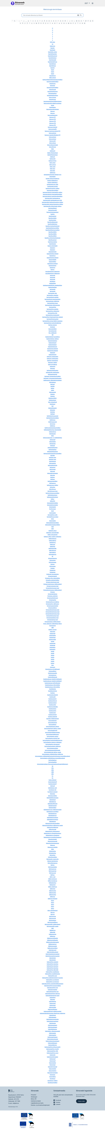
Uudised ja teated (36, 1101)
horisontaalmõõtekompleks (52, 732)
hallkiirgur (52, 172)
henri (52, 511)
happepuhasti (52, 265)
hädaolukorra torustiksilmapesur (52, 837)
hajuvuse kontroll (52, 127)
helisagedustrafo (52, 465)
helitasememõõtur (52, 481)
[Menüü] (92, 3)
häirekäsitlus (52, 853)
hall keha (52, 170)
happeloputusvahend (52, 257)
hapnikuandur (52, 216)
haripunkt (52, 275)
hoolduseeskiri (52, 698)
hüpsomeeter (52, 1068)
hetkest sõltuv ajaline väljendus (52, 536)
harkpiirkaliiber (52, 287)
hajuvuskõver (52, 133)
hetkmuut (52, 544)
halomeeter (52, 176)
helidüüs (52, 412)
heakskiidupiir (52, 342)
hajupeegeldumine (52, 91)
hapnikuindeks (52, 218)
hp (52, 766)
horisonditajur (52, 724)
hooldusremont (52, 714)
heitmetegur (52, 382)
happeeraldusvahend (52, 253)
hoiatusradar (52, 639)
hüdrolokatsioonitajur (52, 1021)
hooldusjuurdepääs (52, 706)
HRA (52, 770)
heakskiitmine (52, 354)
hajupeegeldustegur (52, 95)
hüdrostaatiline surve (52, 1053)
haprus (52, 269)
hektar (52, 388)
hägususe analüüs (53, 847)
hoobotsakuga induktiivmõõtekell (52, 681)
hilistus (53, 564)
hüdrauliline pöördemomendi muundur (52, 977)
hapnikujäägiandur (52, 222)
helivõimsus (52, 489)
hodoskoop (52, 637)
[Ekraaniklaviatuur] (78, 15)
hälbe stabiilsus (52, 886)
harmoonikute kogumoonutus (52, 299)
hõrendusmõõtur (52, 795)
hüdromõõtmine (52, 1045)
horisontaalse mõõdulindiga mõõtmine (52, 754)
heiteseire (52, 366)
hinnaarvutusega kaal (52, 586)
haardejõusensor (52, 56)
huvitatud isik (52, 789)
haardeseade (52, 60)
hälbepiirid (52, 884)
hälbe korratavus (52, 880)
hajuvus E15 (52, 125)
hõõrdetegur (52, 821)
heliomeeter (52, 441)
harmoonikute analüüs (52, 297)
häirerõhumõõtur (52, 857)
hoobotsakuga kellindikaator (52, 683)
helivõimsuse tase (53, 491)
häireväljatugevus (52, 863)
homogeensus (52, 675)
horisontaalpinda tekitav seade (52, 752)
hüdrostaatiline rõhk (52, 1051)
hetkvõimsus (52, 550)
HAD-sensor (52, 77)
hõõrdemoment (52, 805)
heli (52, 406)
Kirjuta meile (81, 1101)
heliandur (52, 410)
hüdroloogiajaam (52, 1025)
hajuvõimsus (52, 147)
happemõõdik (52, 259)
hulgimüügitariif (52, 782)
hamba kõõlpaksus (52, 180)
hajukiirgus (52, 83)
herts (52, 518)
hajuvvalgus (52, 143)
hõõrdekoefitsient (52, 803)
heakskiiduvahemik (52, 348)
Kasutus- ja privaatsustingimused (40, 1105)
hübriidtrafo (52, 958)
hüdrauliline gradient (52, 962)
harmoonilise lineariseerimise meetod (52, 317)
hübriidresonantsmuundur (53, 956)
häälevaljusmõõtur (52, 948)
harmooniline (52, 307)
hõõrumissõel (52, 829)
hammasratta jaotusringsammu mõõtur (52, 204)
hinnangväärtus (52, 607)
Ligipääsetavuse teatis (37, 1103)
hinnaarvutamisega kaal (52, 582)
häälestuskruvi (52, 944)
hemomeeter (52, 507)
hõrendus (52, 793)
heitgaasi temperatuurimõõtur (52, 376)
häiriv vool (52, 877)
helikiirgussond (52, 422)
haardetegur (52, 63)
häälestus (52, 936)
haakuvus (52, 46)
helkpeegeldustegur (52, 497)
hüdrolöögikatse (52, 1029)
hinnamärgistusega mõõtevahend (52, 590)
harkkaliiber (52, 283)
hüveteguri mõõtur (53, 1080)
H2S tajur (52, 42)
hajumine (52, 85)
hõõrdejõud (52, 799)
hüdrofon (52, 999)
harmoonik (52, 289)
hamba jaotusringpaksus (52, 178)
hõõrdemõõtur (52, 807)
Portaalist (33, 1094)
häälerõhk (52, 932)
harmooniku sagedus (52, 295)
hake (52, 149)
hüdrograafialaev (52, 1009)
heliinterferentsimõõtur (52, 418)
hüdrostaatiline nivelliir (52, 1049)
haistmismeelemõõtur (52, 81)
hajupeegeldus (52, 93)
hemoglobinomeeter (52, 505)
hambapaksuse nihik (52, 184)
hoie (52, 665)
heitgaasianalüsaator (52, 370)
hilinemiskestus (52, 558)
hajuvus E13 (52, 121)
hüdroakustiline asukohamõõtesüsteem (52, 983)
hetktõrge (52, 546)
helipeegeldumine (52, 447)
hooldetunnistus (52, 691)
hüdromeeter (52, 1033)
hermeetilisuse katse (52, 516)
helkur (52, 499)
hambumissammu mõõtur (52, 188)
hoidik (52, 651)
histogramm (52, 625)
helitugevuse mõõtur (52, 485)
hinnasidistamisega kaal (52, 609)
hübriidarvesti (52, 950)
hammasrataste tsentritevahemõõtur (52, 196)
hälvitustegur (52, 920)
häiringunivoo (52, 869)
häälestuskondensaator (52, 942)
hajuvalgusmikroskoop (52, 109)
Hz (52, 776)
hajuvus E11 (52, 117)
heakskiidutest (52, 344)
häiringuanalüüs (52, 867)
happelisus (52, 255)
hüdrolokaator (52, 1017)
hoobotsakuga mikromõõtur (52, 685)
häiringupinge (52, 871)
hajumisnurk (52, 89)
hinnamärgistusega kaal (52, 588)
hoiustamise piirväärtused (52, 669)
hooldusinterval (52, 700)
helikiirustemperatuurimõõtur (52, 427)
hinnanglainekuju (52, 594)
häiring (52, 865)
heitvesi (52, 384)
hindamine (52, 570)
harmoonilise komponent (52, 315)
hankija (52, 214)
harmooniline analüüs (52, 309)
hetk (52, 526)
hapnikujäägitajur (52, 224)
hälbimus (52, 896)
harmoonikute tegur (52, 303)
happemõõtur (52, 261)
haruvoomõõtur (52, 329)
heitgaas (52, 368)
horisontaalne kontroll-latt (52, 738)
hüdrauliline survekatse (52, 979)
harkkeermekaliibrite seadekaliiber (52, 285)
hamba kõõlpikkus (52, 182)
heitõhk (53, 386)
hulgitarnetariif (52, 784)
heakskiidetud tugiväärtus (52, 336)
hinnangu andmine (52, 596)
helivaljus (52, 487)
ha (52, 44)
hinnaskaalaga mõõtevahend (52, 621)
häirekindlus (52, 851)
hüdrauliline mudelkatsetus (52, 973)
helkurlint (52, 501)
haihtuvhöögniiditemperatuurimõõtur (52, 79)
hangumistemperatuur (52, 212)
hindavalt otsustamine (52, 574)
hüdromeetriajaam (52, 1037)
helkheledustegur (52, 495)
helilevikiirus (52, 431)
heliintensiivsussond (52, 416)
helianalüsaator (52, 408)
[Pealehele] (17, 3)
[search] (52, 15)
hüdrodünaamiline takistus (52, 993)
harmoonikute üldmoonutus (52, 305)
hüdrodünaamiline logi (52, 991)
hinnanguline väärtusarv (52, 604)
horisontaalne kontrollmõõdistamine (52, 740)
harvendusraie (52, 331)
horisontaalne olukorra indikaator (53, 742)
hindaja (53, 568)
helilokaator (52, 433)
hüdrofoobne (52, 1001)
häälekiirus (53, 930)
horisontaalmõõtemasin (52, 734)
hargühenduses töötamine (52, 273)
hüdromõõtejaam (52, 1043)
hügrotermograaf (52, 1066)
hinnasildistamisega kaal (52, 611)
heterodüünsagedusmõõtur (52, 524)
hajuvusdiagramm (52, 115)
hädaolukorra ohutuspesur (52, 831)
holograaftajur (52, 671)
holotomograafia (52, 673)
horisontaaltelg (52, 762)
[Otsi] (81, 15)
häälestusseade (52, 946)
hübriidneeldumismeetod (52, 954)
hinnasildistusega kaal (52, 615)
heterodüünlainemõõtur (52, 522)
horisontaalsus (52, 760)
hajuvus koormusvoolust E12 (52, 131)
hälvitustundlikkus (52, 922)
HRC (52, 774)
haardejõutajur (52, 58)
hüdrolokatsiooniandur (52, 1019)
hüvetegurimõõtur (52, 1082)
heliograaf (52, 439)
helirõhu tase (52, 457)
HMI (52, 627)
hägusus (52, 845)
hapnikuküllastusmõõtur (52, 228)
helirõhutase (52, 461)
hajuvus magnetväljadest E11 (52, 135)
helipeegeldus (52, 449)
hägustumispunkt (52, 841)
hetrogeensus (52, 554)
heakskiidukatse (52, 340)
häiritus (52, 875)
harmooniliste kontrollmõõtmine (52, 323)
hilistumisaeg (52, 562)
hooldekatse (52, 689)
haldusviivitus (52, 160)
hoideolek (52, 645)
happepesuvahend (52, 263)
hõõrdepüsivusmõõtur (52, 811)
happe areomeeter (53, 245)
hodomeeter (52, 635)
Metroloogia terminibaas (52, 9)
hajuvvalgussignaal (52, 145)
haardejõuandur (52, 54)
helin (52, 435)
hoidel (52, 641)
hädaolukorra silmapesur (52, 835)
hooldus (52, 693)
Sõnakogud (34, 1097)
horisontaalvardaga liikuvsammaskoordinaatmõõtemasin (52, 764)
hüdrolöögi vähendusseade (52, 1031)
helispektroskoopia (52, 473)
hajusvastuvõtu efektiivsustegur (52, 103)
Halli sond (52, 166)
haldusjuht (52, 158)
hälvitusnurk (52, 916)
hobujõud (52, 631)
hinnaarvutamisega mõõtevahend (52, 584)
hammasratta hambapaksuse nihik (52, 200)
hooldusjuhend (52, 702)
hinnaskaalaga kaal (52, 619)
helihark (52, 414)
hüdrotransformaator (52, 1057)
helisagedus (52, 463)
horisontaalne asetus (52, 736)
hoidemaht (52, 643)
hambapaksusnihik (52, 186)
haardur (52, 67)
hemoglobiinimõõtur (52, 503)
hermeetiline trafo (52, 515)
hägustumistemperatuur (52, 843)
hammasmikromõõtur (52, 190)
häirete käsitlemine (52, 861)
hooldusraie (52, 712)
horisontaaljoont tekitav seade (52, 728)
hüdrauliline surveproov (52, 981)
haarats (52, 48)
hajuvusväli (52, 141)
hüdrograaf (53, 1003)
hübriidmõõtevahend (52, 952)
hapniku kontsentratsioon (52, 226)
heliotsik (52, 445)
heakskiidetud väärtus (52, 338)
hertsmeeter (52, 520)
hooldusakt (52, 697)
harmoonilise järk (52, 313)
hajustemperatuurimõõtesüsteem (53, 101)
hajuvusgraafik (52, 129)
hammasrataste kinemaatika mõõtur (52, 192)
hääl (52, 928)
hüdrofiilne (52, 997)
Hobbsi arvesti (52, 629)
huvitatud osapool (52, 791)
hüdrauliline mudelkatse (52, 971)
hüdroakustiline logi (52, 987)
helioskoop (53, 443)
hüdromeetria (52, 1035)
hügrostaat (52, 1064)
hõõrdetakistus (52, 813)
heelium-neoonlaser (52, 360)
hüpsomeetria (52, 1070)
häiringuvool (52, 873)
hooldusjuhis (52, 704)
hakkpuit (52, 156)
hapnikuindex (52, 220)
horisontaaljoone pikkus (52, 726)
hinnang (52, 592)
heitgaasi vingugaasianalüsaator (52, 378)
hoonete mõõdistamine (52, 718)
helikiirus (52, 425)
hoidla (52, 659)
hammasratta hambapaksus (52, 198)
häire (52, 849)
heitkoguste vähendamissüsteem (52, 380)
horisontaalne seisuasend (53, 744)
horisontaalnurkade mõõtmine (52, 746)
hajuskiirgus (52, 99)
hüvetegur (52, 1078)
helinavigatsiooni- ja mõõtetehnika (52, 437)
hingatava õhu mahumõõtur (52, 578)
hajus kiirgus (52, 97)
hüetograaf (52, 1059)
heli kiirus (52, 424)
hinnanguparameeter (52, 606)
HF (52, 556)
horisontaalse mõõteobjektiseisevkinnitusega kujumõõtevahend (52, 756)
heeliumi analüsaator (52, 356)
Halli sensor (52, 164)
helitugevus (52, 483)
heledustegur (52, 400)
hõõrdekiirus (52, 801)
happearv (52, 247)
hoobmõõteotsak (52, 677)
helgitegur (52, 404)
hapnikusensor (52, 240)
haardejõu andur (52, 52)
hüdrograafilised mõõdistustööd (52, 1011)
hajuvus (52, 111)
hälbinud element (52, 898)
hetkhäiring (52, 542)
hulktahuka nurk (52, 788)
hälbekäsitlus (52, 882)
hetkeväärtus (52, 540)
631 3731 (16, 1099)
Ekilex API (33, 1099)
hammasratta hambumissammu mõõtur (52, 202)
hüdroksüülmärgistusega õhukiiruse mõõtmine (52, 1013)
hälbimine (52, 888)
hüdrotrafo (52, 1055)
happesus (52, 267)
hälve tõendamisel (52, 910)
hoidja (52, 655)
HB (52, 334)
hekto (52, 390)
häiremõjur (52, 855)
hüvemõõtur (52, 1076)
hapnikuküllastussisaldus (53, 230)
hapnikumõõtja (52, 232)
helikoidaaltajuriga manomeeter (52, 429)
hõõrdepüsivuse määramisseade (52, 809)
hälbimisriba (52, 890)
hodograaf (52, 633)
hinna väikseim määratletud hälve (52, 623)
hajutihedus (52, 107)
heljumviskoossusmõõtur (52, 493)
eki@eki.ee (16, 1103)
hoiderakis (52, 647)
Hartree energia (52, 325)
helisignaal (53, 469)
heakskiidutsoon (52, 346)
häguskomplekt (52, 839)
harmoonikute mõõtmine (52, 301)
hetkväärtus (52, 552)
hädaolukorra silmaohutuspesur (52, 833)
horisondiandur (52, 720)
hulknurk (52, 786)
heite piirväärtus (52, 364)
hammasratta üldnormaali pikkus (52, 206)
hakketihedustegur (52, 154)
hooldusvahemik (52, 716)
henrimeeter (52, 513)
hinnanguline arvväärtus (52, 602)
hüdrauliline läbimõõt (52, 970)
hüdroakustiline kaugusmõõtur (52, 985)
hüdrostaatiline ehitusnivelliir (52, 1047)
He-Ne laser (52, 509)
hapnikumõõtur (52, 236)
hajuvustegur (52, 137)
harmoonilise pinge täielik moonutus (52, 321)
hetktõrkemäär (52, 548)
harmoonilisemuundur (52, 319)
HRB (52, 772)
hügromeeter (52, 1062)
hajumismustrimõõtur (52, 87)
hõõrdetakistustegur (52, 817)
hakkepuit (52, 151)
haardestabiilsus (52, 61)
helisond (52, 471)
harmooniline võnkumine (52, 311)
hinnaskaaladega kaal (52, 617)
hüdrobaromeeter (52, 989)
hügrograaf (53, 1061)
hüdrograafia (52, 1007)
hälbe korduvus (52, 879)
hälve (52, 900)
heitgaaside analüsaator (52, 372)
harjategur (52, 281)
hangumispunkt (52, 210)
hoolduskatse (52, 708)
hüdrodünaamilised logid (52, 995)
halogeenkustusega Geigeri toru (52, 174)
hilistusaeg (52, 566)
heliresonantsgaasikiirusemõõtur (52, 453)
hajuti (52, 105)
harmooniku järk (52, 293)
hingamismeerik (52, 576)
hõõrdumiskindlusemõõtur (52, 823)
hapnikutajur (52, 243)
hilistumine (53, 560)
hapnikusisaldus (52, 242)
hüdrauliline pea (52, 975)
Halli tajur (52, 168)
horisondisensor (52, 722)
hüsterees (52, 1074)
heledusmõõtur (52, 398)
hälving (53, 912)
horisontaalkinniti (52, 730)
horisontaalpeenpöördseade (52, 750)
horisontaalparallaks (52, 748)
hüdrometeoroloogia (52, 1039)
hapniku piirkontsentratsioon (52, 238)
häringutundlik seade (52, 926)
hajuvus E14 (52, 123)
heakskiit (52, 352)
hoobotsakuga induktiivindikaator (52, 679)
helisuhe (52, 475)
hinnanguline (52, 600)
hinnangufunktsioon (52, 598)
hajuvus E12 (52, 119)
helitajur (52, 477)
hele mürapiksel (52, 402)
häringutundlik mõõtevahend (52, 924)
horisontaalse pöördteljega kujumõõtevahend (52, 758)
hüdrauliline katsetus (52, 964)
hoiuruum (52, 667)
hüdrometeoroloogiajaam (52, 1041)
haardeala (52, 50)
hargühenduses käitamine (52, 271)
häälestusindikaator (52, 938)
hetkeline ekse (53, 530)
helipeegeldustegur (52, 451)
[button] (87, 3)
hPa (53, 768)
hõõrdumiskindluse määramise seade (52, 825)
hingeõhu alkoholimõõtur (52, 580)
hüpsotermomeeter (52, 1072)
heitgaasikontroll (52, 374)
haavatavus (52, 75)
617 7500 (17, 1101)
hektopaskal (52, 392)
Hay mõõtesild (52, 333)
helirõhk (52, 455)
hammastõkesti (52, 208)
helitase (52, 479)
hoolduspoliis (52, 710)
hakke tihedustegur (52, 152)
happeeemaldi (52, 251)
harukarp (52, 327)
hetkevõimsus (52, 538)
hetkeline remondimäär (52, 532)
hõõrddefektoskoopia (52, 797)
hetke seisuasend (52, 534)
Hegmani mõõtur (52, 362)
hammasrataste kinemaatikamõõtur (52, 194)
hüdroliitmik (52, 1015)
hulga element (52, 780)
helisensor (52, 467)
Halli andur (52, 162)
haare (52, 69)
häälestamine (52, 934)
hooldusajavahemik (52, 695)
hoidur (52, 663)
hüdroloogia (52, 1023)
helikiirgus (52, 420)
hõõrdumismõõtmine (52, 827)
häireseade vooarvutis (52, 859)
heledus (52, 394)
